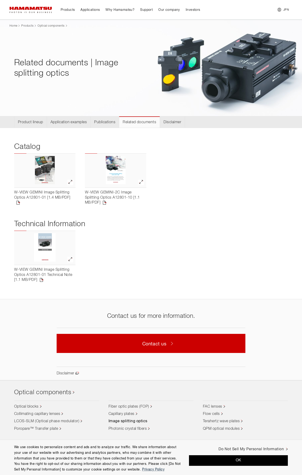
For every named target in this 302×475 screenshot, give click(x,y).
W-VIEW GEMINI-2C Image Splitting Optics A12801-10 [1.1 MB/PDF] (112, 198)
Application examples (68, 122)
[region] (151, 457)
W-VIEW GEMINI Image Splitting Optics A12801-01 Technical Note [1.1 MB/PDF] (43, 275)
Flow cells (211, 414)
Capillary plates (121, 414)
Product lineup (30, 122)
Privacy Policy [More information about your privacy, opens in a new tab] (153, 469)
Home (13, 26)
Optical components (51, 26)
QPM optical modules (221, 429)
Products (27, 26)
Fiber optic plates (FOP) (129, 407)
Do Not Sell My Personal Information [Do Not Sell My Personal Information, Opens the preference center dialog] (251, 449)
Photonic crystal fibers (128, 429)
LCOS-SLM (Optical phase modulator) (46, 421)
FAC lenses (212, 407)
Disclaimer (172, 122)
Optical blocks (26, 407)
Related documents (139, 122)
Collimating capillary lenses (37, 414)
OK (238, 460)
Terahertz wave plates (221, 421)
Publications (104, 122)
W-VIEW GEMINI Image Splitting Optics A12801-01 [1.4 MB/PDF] (42, 195)
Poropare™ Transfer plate (36, 429)
